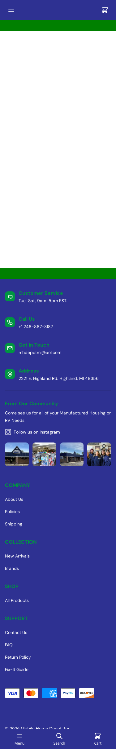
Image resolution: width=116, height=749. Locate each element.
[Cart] (105, 10)
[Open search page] (59, 739)
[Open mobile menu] (11, 10)
